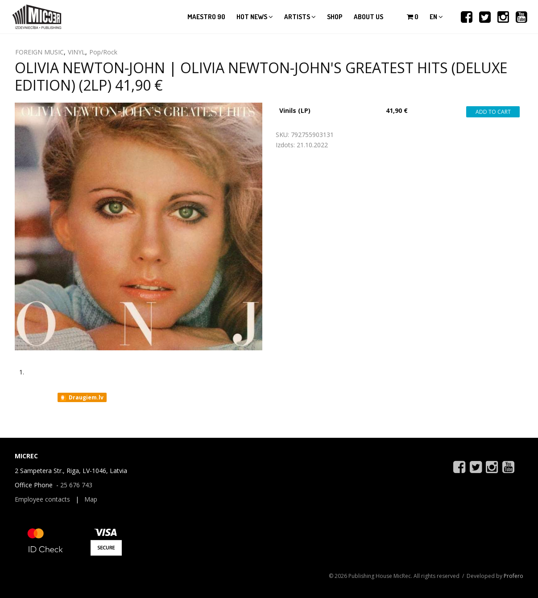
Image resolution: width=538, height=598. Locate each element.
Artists (300, 16)
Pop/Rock (103, 52)
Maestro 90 (206, 16)
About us (368, 16)
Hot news (254, 16)
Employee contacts (42, 499)
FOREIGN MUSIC (39, 52)
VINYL (76, 52)
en (436, 16)
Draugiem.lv (81, 398)
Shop (335, 16)
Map (90, 499)
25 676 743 (76, 485)
